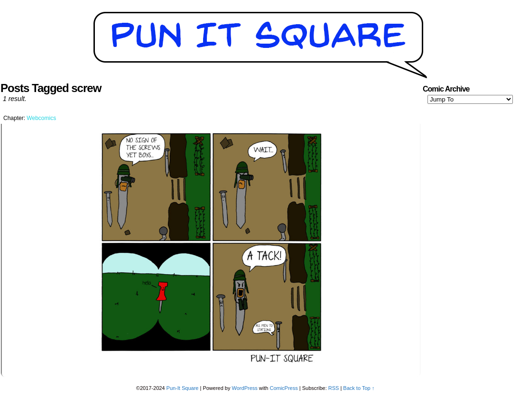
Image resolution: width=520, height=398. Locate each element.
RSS (333, 388)
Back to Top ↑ (358, 388)
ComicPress (283, 388)
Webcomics (41, 118)
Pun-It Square (183, 388)
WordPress (245, 388)
